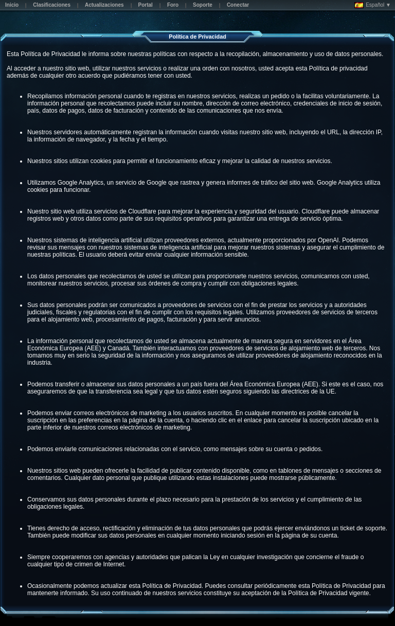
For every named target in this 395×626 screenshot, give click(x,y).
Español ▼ (372, 5)
